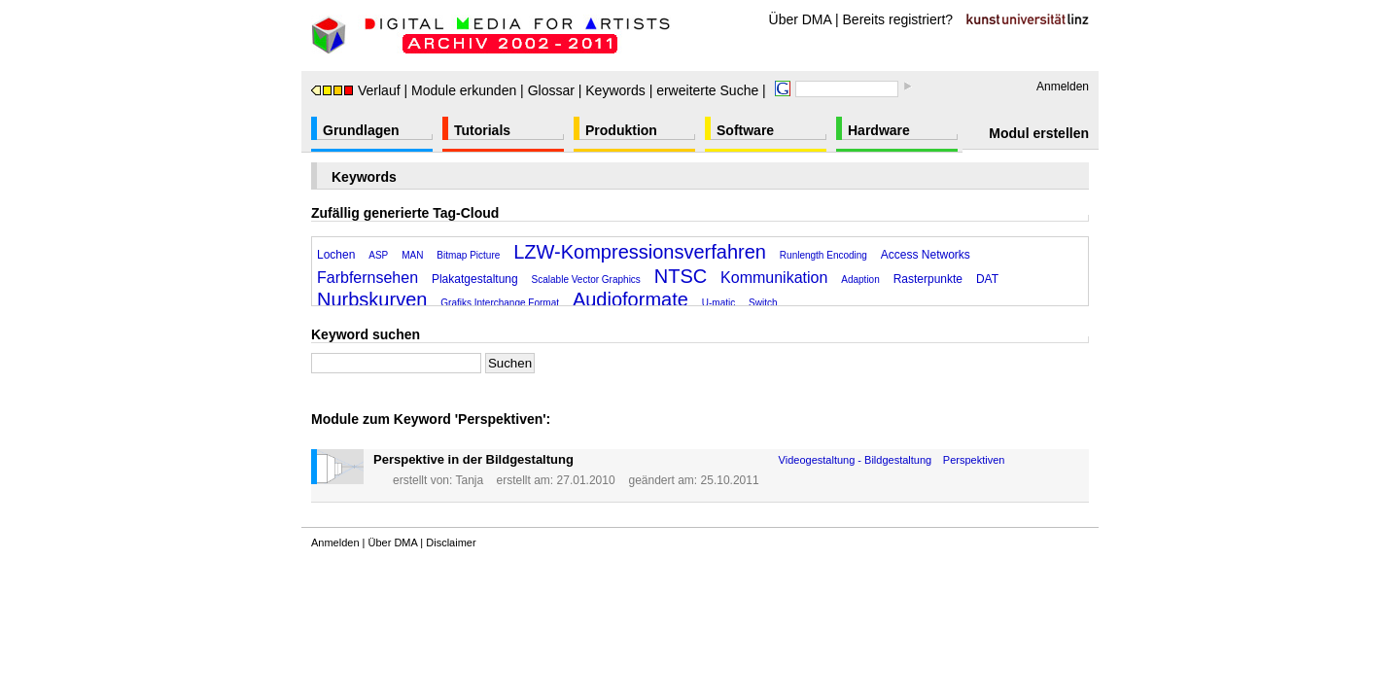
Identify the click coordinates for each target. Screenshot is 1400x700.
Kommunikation (773, 277)
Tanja (469, 480)
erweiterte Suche (707, 90)
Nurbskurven (372, 299)
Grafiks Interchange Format (499, 303)
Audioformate (630, 299)
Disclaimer (450, 542)
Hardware (879, 130)
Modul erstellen (1039, 133)
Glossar (551, 90)
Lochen (336, 255)
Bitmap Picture (468, 255)
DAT (987, 279)
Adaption (860, 279)
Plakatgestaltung (475, 279)
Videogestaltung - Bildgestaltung (855, 460)
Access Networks (925, 255)
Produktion (621, 130)
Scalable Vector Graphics (586, 279)
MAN (412, 255)
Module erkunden (463, 90)
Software (745, 130)
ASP (378, 255)
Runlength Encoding (823, 255)
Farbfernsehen (367, 277)
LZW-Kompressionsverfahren (639, 251)
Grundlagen (361, 130)
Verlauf (356, 90)
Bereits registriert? (898, 19)
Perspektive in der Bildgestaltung (473, 459)
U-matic (718, 303)
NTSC (680, 276)
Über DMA (800, 19)
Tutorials (482, 130)
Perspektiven (974, 460)
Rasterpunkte (927, 279)
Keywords (615, 90)
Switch (763, 303)
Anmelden (1062, 86)
